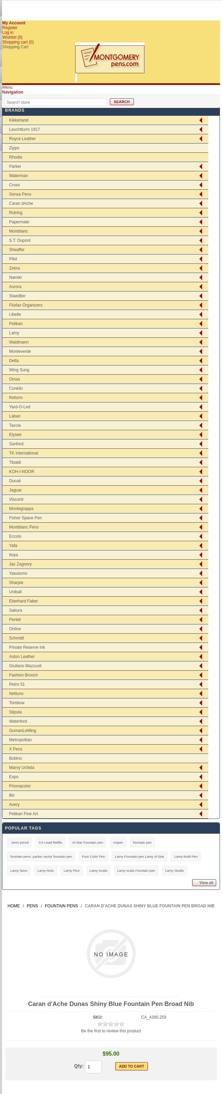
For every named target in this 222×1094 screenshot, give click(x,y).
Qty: (79, 1066)
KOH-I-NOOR (21, 471)
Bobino (15, 758)
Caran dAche (21, 203)
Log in (7, 32)
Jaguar (15, 490)
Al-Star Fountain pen (87, 842)
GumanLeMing (22, 730)
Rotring (15, 212)
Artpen (118, 842)
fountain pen (142, 842)
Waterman (18, 175)
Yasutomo (18, 573)
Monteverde (20, 351)
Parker (15, 166)
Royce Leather (22, 138)
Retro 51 (17, 684)
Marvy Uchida (21, 767)
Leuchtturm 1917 (24, 129)
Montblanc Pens (23, 527)
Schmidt (16, 638)
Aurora (15, 286)
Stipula (15, 712)
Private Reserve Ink (27, 647)
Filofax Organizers (25, 305)
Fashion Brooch (23, 675)
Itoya (13, 554)
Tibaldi (15, 462)
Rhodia (15, 157)
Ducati (15, 480)
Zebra (14, 268)
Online (15, 628)
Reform (15, 397)
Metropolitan (20, 739)
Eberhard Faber (23, 601)
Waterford (18, 721)
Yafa (13, 545)
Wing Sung (19, 370)
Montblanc (18, 231)
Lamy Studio (174, 870)
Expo (13, 776)
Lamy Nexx (18, 870)
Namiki (15, 277)
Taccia (15, 425)
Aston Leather (22, 656)
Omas (14, 379)
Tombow (16, 702)
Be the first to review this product (111, 1031)
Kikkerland (18, 120)
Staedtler (17, 296)
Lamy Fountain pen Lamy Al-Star (139, 856)
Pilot (13, 259)
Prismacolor (20, 786)
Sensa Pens (20, 194)
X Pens (15, 749)
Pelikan (15, 323)
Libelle (15, 314)
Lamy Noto (45, 870)
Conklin (16, 388)
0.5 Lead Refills (50, 842)
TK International (23, 453)
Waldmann (18, 342)
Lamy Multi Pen (186, 856)
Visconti (16, 499)
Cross (14, 185)
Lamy (14, 333)
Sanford (16, 444)
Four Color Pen (93, 856)
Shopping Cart (15, 47)
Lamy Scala (98, 870)
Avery (14, 804)
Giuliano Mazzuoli (25, 665)
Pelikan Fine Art (23, 813)
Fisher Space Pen (25, 517)
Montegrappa (21, 508)
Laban (14, 416)
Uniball (15, 591)
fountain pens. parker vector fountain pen (41, 856)
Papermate (19, 222)
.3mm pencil (19, 842)
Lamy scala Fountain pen (136, 870)
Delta (14, 360)
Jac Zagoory (20, 564)
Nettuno (16, 693)
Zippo (14, 148)
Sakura (15, 610)
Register (9, 27)
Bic (12, 795)
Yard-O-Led (19, 407)
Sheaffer (16, 249)
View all (206, 883)
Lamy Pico (72, 870)
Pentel (15, 619)
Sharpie (16, 582)
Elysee (15, 434)
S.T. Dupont (20, 240)
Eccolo (15, 536)
